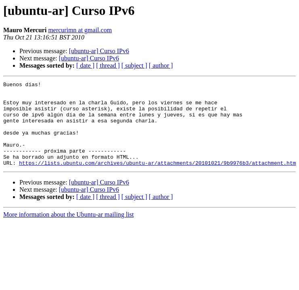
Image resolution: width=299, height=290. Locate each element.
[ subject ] (134, 65)
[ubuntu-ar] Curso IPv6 (99, 51)
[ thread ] (108, 65)
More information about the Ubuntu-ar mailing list (68, 231)
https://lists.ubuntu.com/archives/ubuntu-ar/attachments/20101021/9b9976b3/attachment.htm (157, 179)
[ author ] (161, 65)
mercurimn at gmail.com (80, 30)
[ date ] (85, 65)
